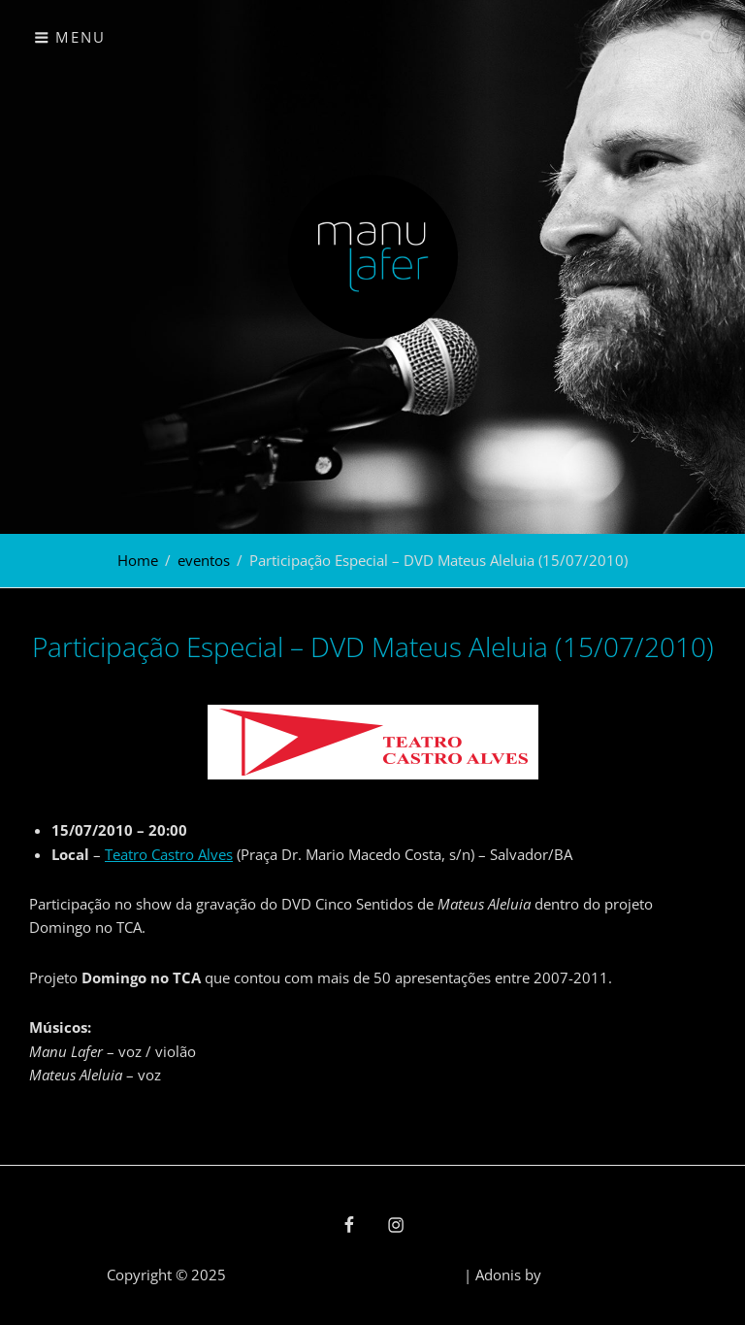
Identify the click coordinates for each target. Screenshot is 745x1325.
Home (137, 560)
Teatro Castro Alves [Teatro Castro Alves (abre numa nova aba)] (169, 854)
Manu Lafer (268, 1274)
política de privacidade (384, 1274)
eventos (204, 560)
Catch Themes (591, 1274)
